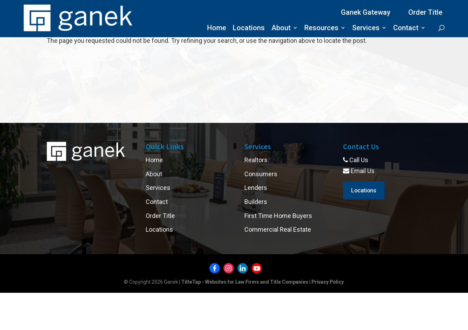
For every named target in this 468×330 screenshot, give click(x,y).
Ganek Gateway (365, 12)
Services (366, 28)
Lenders (255, 187)
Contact (405, 28)
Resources (321, 28)
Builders (255, 201)
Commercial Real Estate (277, 229)
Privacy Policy (328, 282)
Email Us (359, 170)
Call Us (355, 160)
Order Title (425, 12)
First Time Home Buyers (278, 215)
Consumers (260, 174)
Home (216, 28)
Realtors (256, 160)
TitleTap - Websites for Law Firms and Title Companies (244, 282)
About (281, 28)
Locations (249, 28)
